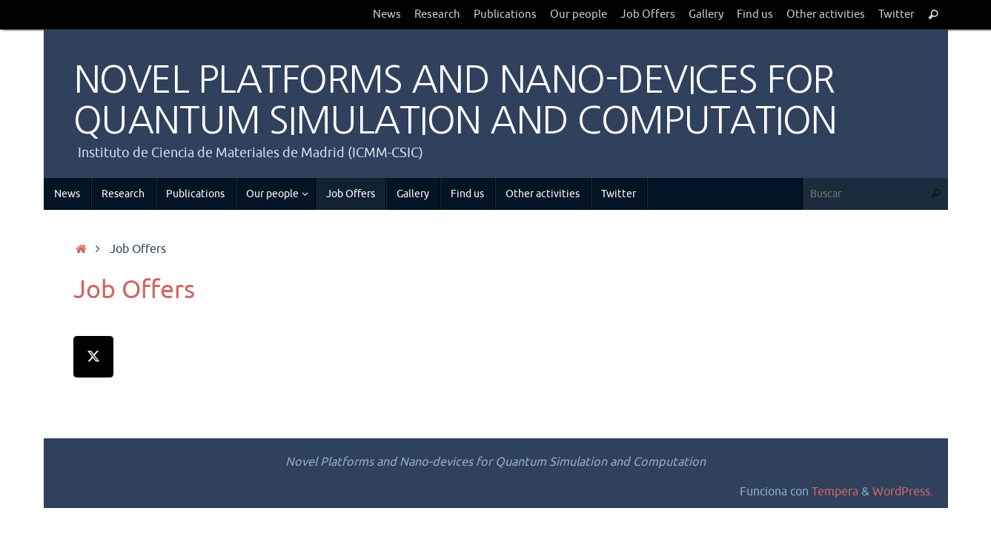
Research (437, 14)
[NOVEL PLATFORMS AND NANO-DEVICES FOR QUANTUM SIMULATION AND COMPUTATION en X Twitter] (93, 357)
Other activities (825, 14)
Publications (505, 14)
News (387, 14)
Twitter (896, 14)
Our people (578, 14)
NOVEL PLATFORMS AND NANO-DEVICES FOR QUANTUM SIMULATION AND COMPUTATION (455, 100)
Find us (755, 14)
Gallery (706, 14)
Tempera (835, 491)
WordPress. (902, 491)
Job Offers (647, 14)
